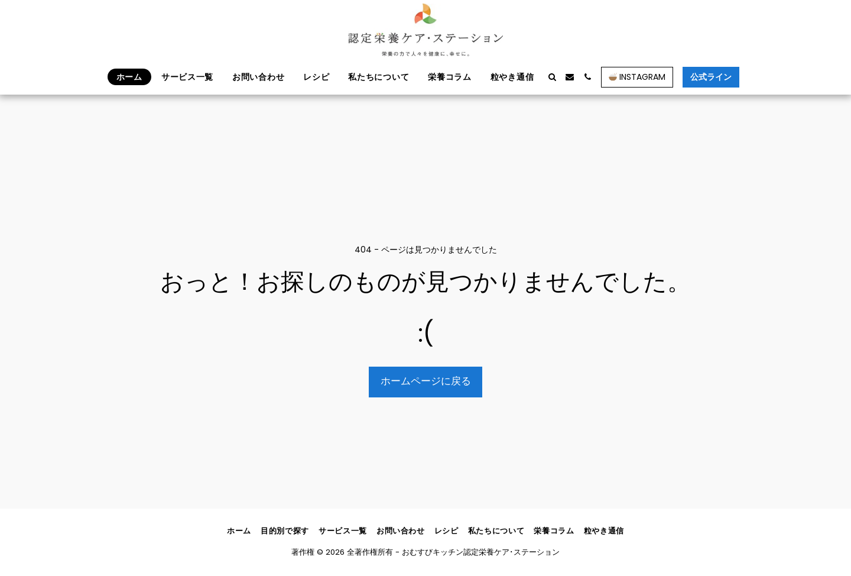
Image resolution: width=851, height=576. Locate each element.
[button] (552, 77)
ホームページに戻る (426, 381)
